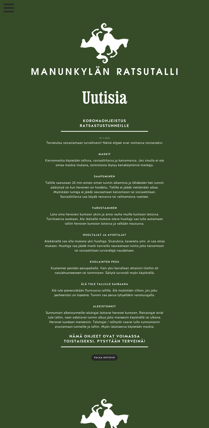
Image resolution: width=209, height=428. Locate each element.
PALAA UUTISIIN (104, 357)
